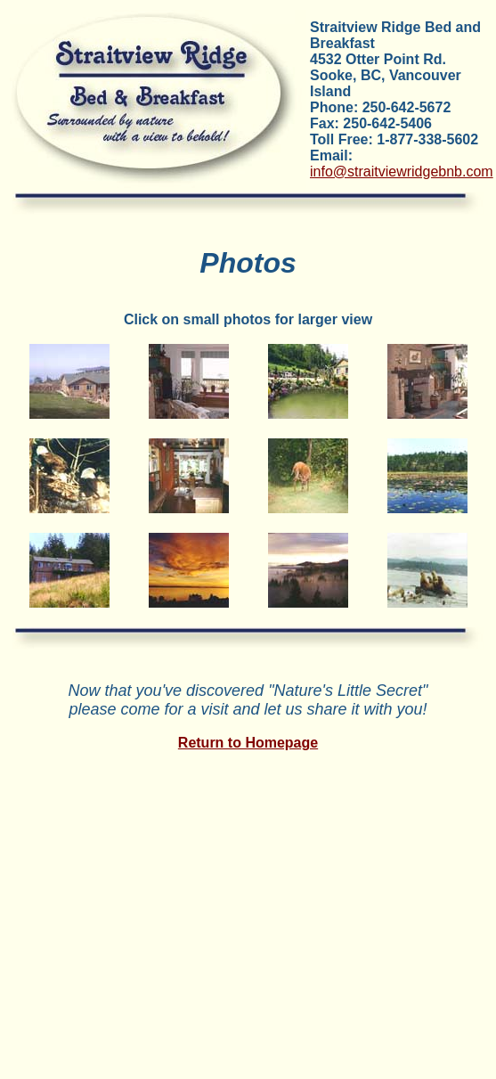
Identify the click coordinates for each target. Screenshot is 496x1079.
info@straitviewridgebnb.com (401, 171)
